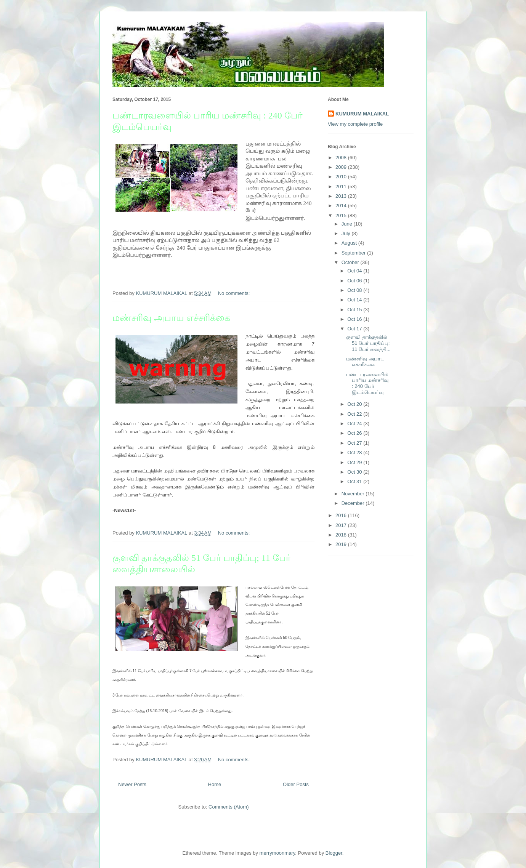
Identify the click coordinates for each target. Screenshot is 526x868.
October (351, 262)
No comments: (234, 293)
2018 (341, 535)
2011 (341, 186)
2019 (341, 544)
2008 (341, 157)
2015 (341, 215)
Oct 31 (355, 481)
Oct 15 (355, 309)
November (354, 493)
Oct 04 (355, 271)
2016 (341, 515)
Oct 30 (355, 472)
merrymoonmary (277, 853)
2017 (341, 525)
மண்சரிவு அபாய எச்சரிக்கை (171, 318)
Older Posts (296, 784)
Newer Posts (132, 784)
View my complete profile (355, 124)
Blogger (334, 853)
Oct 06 (355, 280)
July (347, 233)
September (354, 253)
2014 (341, 205)
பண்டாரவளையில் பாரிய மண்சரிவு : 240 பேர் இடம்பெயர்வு (367, 383)
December (354, 503)
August (350, 243)
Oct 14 (355, 300)
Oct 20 (355, 404)
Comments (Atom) (228, 807)
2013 (341, 196)
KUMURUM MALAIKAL (362, 114)
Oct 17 (355, 329)
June (348, 224)
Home (214, 784)
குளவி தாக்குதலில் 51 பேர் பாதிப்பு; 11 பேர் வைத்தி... (368, 343)
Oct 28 (355, 452)
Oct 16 (355, 319)
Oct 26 (355, 433)
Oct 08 (355, 290)
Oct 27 (355, 443)
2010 (341, 176)
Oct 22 (355, 414)
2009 (341, 167)
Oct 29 (355, 462)
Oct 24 (355, 423)
